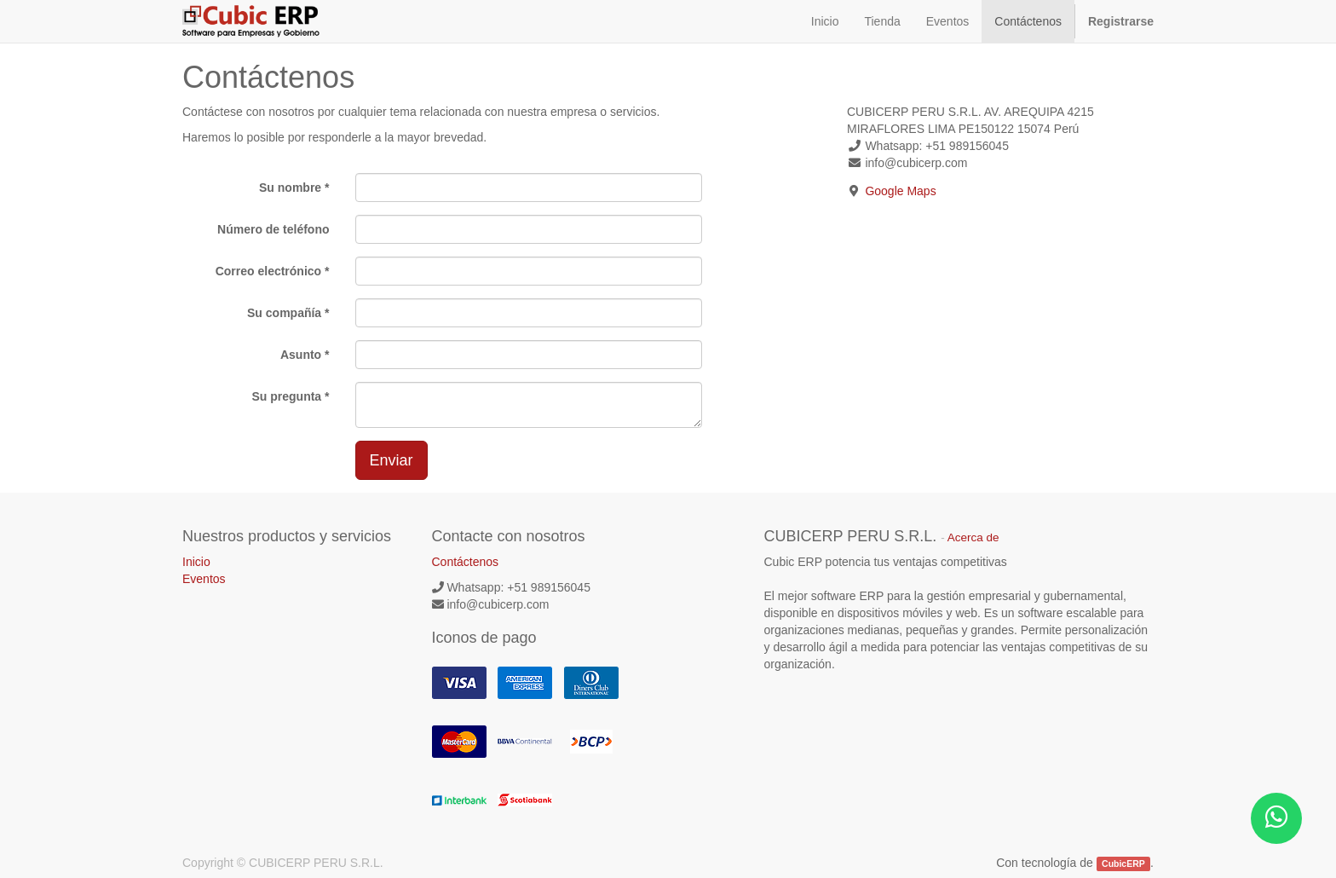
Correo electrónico (268, 271)
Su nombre (290, 187)
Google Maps (900, 191)
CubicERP (1123, 863)
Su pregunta (286, 396)
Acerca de (973, 537)
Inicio (196, 562)
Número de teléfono (273, 229)
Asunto (300, 354)
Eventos (204, 579)
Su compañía (284, 313)
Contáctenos (465, 562)
